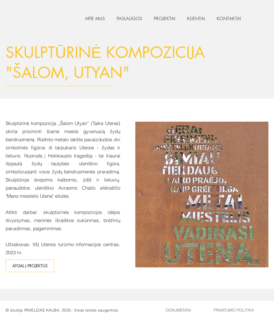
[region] (233, 312)
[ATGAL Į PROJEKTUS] (30, 266)
